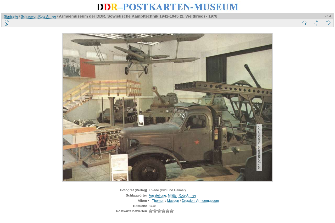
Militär (172, 195)
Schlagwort (29, 16)
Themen (158, 201)
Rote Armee (47, 16)
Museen (173, 201)
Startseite (11, 16)
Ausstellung (157, 195)
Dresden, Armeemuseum (200, 201)
